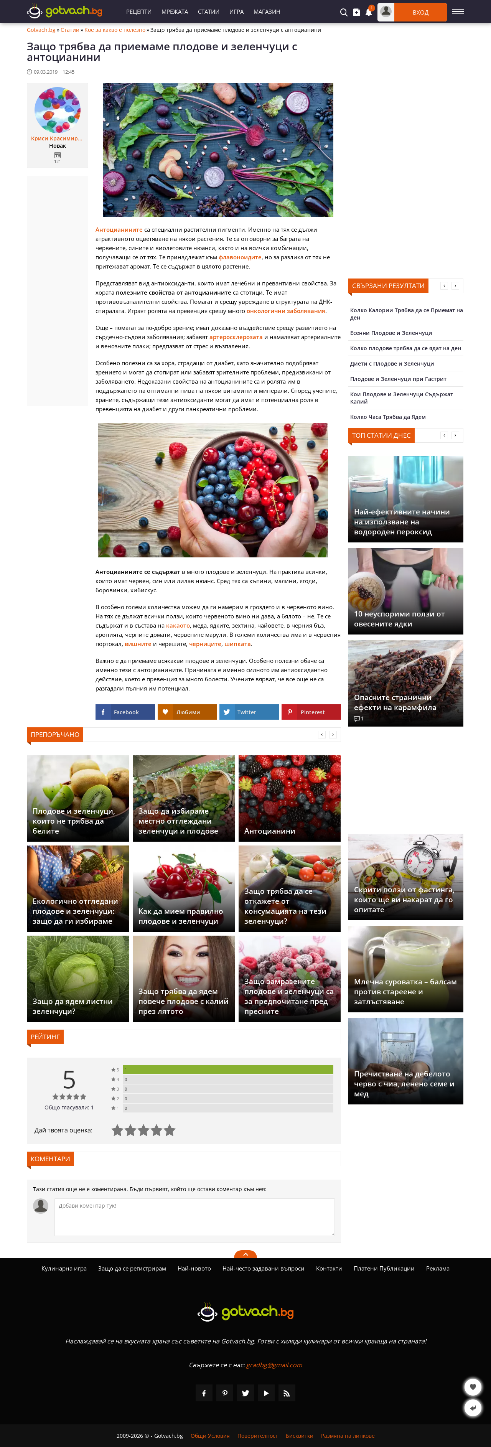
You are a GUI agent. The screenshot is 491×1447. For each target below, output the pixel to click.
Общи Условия (210, 1435)
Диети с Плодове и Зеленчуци (392, 363)
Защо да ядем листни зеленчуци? (73, 1006)
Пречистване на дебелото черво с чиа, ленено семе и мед (404, 1084)
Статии (208, 11)
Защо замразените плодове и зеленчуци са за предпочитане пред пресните (289, 996)
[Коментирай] (194, 1217)
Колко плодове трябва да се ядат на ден (405, 348)
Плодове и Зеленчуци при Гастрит (398, 378)
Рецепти (139, 11)
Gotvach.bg (41, 30)
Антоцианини (269, 831)
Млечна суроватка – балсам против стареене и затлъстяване (405, 992)
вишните (138, 644)
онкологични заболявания (286, 311)
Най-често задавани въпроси (263, 1268)
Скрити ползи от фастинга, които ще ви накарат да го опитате (404, 900)
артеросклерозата (236, 337)
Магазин (267, 11)
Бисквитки (299, 1435)
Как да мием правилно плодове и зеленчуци (180, 916)
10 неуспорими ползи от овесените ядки (399, 619)
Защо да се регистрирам (132, 1268)
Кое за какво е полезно (114, 30)
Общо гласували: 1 (69, 1107)
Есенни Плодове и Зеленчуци (391, 332)
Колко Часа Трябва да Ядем (388, 416)
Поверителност (257, 1435)
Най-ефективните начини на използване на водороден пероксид (402, 522)
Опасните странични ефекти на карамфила (395, 702)
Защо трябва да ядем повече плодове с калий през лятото (183, 1001)
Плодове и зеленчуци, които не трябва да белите (74, 821)
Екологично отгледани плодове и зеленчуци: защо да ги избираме (75, 911)
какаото (178, 625)
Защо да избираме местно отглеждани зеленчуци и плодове (178, 821)
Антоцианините (119, 229)
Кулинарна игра (64, 1268)
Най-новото (194, 1268)
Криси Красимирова (57, 138)
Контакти (329, 1268)
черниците (205, 644)
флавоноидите (240, 257)
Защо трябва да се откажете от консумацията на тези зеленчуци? (285, 906)
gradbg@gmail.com (274, 1365)
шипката (237, 644)
